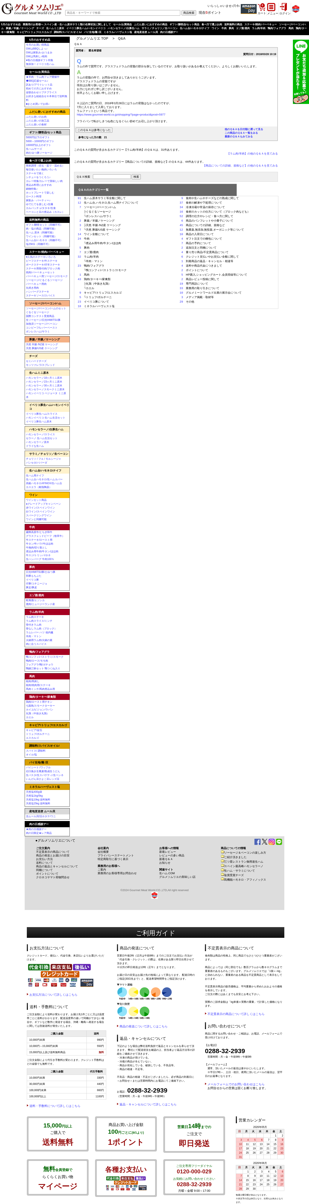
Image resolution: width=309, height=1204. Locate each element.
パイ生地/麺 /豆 (92, 32)
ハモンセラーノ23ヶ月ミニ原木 (44, 381)
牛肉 (224, 28)
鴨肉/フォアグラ (277, 28)
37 (181, 203)
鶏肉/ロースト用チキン (39, 701)
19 (181, 284)
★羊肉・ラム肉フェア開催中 (42, 76)
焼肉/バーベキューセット (40, 272)
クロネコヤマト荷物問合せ (53, 877)
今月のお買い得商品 (37, 44)
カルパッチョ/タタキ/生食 (41, 208)
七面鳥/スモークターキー (40, 705)
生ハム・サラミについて (238, 870)
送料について (44, 862)
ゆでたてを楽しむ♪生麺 (39, 204)
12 (79, 203)
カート (262, 13)
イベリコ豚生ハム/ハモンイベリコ (86, 28)
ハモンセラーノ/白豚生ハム (123, 28)
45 (181, 225)
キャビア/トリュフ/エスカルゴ (34, 32)
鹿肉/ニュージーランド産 (40, 604)
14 (79, 234)
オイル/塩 (31, 754)
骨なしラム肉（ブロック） (41, 628)
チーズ (40, 28)
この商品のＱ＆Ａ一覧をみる (241, 132)
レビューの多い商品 (171, 855)
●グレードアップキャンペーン (43, 503)
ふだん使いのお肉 (36, 116)
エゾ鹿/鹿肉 (243, 28)
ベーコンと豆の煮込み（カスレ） (45, 211)
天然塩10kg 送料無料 (38, 799)
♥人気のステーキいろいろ (41, 256)
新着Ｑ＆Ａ (166, 859)
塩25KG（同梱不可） (38, 244)
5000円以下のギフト (38, 137)
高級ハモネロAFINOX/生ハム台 (44, 483)
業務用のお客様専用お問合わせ (117, 873)
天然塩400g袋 (34, 791)
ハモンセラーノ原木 (37, 442)
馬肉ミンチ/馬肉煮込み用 (40, 689)
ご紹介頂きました (234, 857)
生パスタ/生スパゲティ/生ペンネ (45, 775)
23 (79, 266)
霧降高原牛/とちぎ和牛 (39, 532)
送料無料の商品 (233, 24)
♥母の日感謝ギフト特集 (39, 60)
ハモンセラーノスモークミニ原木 (45, 389)
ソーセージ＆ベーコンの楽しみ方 (243, 852)
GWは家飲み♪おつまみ (39, 52)
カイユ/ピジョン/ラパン (39, 709)
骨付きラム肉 (33, 624)
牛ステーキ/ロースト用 (39, 539)
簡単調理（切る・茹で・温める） (45, 165)
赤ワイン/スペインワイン (40, 507)
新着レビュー (167, 851)
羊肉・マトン (33, 636)
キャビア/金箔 (34, 730)
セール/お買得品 (122, 24)
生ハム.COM (167, 873)
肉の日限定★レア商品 (39, 833)
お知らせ (164, 862)
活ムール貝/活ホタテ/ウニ (41, 816)
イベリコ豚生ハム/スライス (42, 413)
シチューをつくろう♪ (38, 177)
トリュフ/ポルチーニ (38, 734)
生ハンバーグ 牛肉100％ (40, 559)
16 (181, 212)
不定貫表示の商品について (53, 851)
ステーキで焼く (35, 173)
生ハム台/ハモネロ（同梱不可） (44, 240)
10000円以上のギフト (38, 145)
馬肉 (291, 28)
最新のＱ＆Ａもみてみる (239, 136)
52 (181, 216)
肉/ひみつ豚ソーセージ (39, 152)
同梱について (44, 870)
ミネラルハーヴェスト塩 (118, 32)
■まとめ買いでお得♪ (37, 103)
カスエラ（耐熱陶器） (39, 487)
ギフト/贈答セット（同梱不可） (44, 224)
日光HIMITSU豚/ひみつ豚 (40, 571)
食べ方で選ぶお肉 (211, 24)
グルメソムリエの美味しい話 (177, 876)
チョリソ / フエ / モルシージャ (43, 458)
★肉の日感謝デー (36, 829)
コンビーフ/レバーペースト (42, 327)
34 (181, 207)
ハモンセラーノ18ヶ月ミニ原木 (44, 377)
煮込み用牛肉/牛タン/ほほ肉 (42, 551)
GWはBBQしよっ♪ (36, 48)
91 (79, 198)
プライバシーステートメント (116, 855)
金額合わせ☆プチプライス (41, 92)
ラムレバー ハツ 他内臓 (39, 632)
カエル (30, 717)
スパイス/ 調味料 (35, 750)
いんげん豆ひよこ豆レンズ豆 (42, 779)
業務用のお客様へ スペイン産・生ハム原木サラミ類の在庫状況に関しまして (67, 24)
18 (79, 306)
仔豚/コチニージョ (36, 583)
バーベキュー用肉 (36, 283)
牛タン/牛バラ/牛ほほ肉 (39, 543)
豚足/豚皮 (31, 587)
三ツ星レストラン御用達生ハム (242, 861)
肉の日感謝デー (169, 32)
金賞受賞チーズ (232, 875)
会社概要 (103, 851)
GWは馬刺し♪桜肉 (36, 56)
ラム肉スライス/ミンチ (39, 620)
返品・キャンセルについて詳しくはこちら (148, 1104)
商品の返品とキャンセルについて (57, 866)
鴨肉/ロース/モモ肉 (37, 660)
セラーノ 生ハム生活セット (42, 438)
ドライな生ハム (35, 445)
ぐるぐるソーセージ (37, 312)
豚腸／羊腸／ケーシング (20, 28)
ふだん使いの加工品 (37, 120)
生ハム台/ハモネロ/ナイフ (195, 28)
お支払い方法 (44, 859)
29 (181, 302)
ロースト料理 (33, 196)
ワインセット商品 (36, 499)
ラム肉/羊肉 (258, 28)
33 (181, 288)
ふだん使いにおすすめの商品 (150, 24)
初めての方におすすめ (39, 88)
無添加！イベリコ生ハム (40, 64)
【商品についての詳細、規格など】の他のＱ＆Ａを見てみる (240, 165)
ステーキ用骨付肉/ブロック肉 (43, 268)
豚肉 (231, 28)
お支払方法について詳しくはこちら (53, 994)
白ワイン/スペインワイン (40, 511)
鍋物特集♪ (32, 188)
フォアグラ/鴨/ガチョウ (39, 664)
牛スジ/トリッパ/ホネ (38, 555)
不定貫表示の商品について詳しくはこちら (236, 1014)
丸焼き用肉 (32, 287)
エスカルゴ (32, 737)
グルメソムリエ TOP (92, 38)
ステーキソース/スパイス (40, 295)
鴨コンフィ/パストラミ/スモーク (45, 656)
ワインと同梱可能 (36, 519)
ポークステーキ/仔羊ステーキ (43, 264)
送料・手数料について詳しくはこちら (54, 1106)
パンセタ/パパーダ (36, 462)
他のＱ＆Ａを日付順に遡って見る (244, 129)
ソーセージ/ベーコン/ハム (45, 303)
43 (79, 279)
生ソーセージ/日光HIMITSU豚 (43, 319)
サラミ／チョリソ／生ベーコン (160, 28)
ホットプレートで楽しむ (40, 192)
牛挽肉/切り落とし (36, 547)
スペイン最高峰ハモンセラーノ (242, 866)
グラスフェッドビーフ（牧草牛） (45, 535)
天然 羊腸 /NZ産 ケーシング (42, 344)
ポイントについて (47, 873)
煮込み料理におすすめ (39, 184)
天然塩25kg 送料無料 (38, 803)
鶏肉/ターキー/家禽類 (42, 696)
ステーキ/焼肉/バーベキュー (260, 24)
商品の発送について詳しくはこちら (144, 1026)
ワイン (215, 28)
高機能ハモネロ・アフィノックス (243, 879)
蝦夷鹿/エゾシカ (35, 600)
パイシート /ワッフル (38, 767)
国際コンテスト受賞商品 (40, 316)
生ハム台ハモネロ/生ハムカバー (44, 479)
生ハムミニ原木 (55, 28)
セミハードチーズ (36, 361)
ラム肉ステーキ (35, 617)
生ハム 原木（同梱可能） (40, 232)
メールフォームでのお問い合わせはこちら (236, 1084)
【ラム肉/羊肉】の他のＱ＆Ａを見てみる (252, 153)
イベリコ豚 (32, 579)
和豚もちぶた (33, 575)
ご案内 (102, 869)
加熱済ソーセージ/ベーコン (42, 323)
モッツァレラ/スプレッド (40, 364)
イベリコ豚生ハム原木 (39, 421)
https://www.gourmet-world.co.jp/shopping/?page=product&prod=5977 (121, 114)
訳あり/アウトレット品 (39, 84)
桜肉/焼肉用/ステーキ (38, 685)
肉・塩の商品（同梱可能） (41, 228)
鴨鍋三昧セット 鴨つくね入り (43, 668)
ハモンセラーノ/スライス (40, 434)
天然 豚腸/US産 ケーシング (42, 348)
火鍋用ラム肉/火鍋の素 (39, 640)
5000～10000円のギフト (40, 141)
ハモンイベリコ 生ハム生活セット (45, 417)
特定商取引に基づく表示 (113, 859)
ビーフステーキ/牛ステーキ (42, 260)
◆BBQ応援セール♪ (37, 80)
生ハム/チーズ (34, 148)
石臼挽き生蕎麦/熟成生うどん (43, 771)
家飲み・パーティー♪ (38, 200)
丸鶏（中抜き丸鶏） (37, 713)
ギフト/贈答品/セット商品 (184, 24)
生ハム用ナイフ (35, 475)
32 (79, 257)
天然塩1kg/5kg (34, 795)
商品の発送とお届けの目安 (53, 855)
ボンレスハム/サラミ (38, 331)
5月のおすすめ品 (11, 24)
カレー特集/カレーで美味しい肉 (44, 181)
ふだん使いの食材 (36, 124)
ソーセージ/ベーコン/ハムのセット (46, 308)
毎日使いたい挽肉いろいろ (41, 169)
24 (79, 239)
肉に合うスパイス (36, 644)
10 (181, 234)
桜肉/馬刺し (32, 681)
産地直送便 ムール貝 (146, 32)
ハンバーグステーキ (37, 291)
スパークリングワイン (39, 515)
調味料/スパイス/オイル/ (68, 32)
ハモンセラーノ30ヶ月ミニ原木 (44, 385)
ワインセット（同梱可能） (41, 236)
